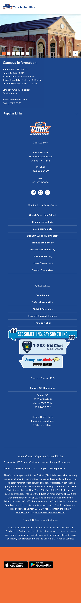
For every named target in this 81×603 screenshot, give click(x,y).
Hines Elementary (43, 263)
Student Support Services (42, 316)
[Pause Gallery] (75, 53)
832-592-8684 (40, 182)
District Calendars (42, 309)
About (7, 468)
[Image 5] (22, 53)
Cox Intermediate (42, 229)
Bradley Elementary (43, 242)
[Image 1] (4, 53)
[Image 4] (18, 53)
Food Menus (42, 295)
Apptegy (66, 462)
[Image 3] (13, 53)
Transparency (57, 468)
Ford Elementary (42, 256)
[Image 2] (8, 53)
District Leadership (25, 468)
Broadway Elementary (42, 249)
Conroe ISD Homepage (42, 388)
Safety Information (42, 302)
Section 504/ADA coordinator (50, 512)
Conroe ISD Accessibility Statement (41, 520)
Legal (43, 468)
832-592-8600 (40, 170)
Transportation (42, 323)
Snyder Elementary (42, 270)
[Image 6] (27, 53)
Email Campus (10, 93)
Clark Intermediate (42, 222)
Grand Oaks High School (42, 215)
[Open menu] (77, 7)
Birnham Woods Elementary (42, 235)
